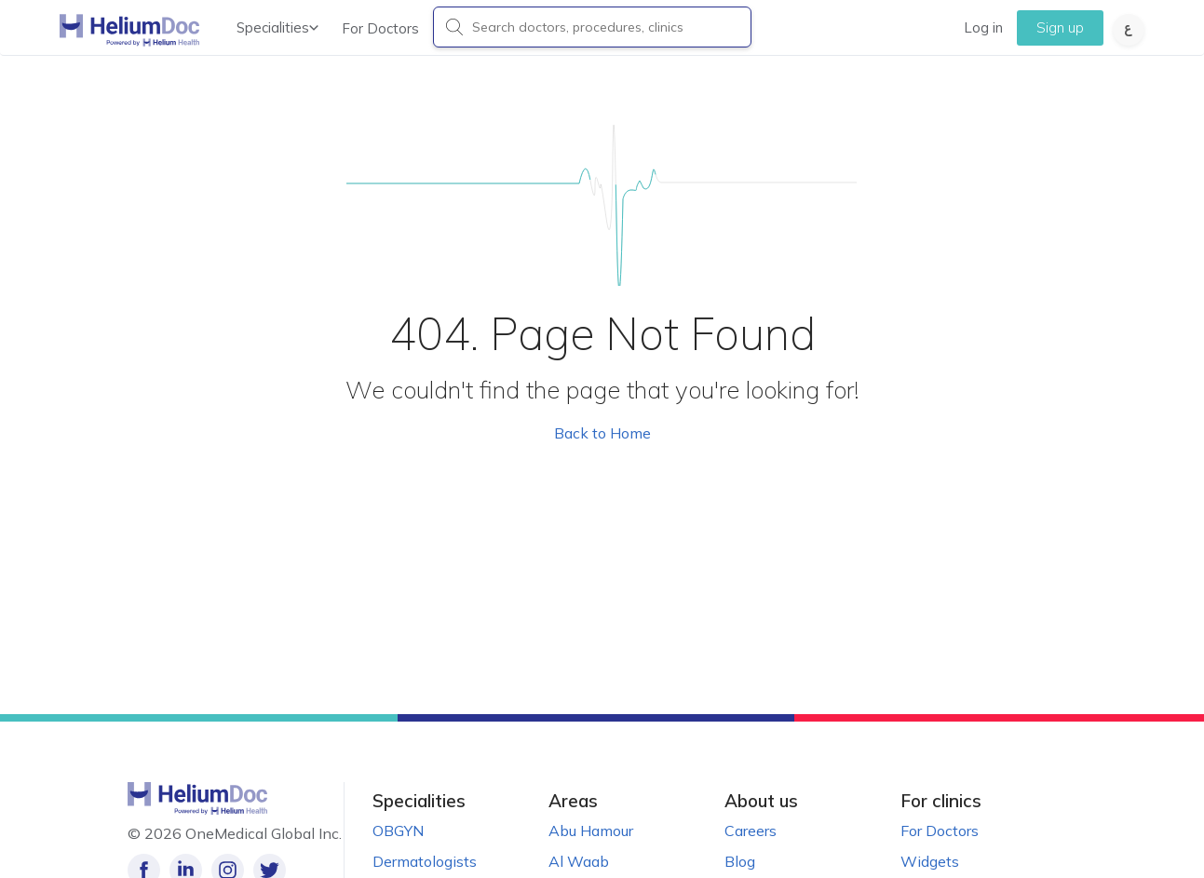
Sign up (1060, 27)
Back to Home (602, 433)
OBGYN (398, 830)
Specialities (277, 27)
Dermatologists (424, 861)
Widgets (929, 861)
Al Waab (578, 861)
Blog (739, 861)
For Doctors (380, 28)
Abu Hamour (590, 830)
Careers (750, 830)
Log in (983, 27)
